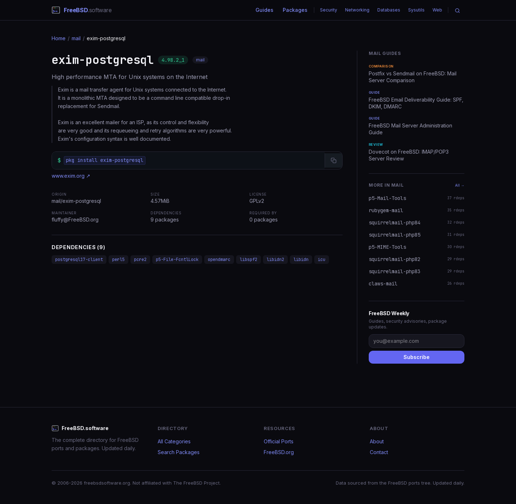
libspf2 (248, 259)
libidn (301, 259)
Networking (357, 10)
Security (328, 10)
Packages (295, 10)
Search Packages (179, 452)
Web (437, 10)
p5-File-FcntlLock (177, 259)
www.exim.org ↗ (71, 176)
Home (59, 38)
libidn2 (275, 259)
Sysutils (416, 10)
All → (459, 185)
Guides (264, 10)
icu (321, 259)
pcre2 (140, 259)
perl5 (118, 259)
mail (76, 38)
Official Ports (278, 441)
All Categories (174, 441)
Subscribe (416, 357)
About (377, 441)
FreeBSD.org (279, 452)
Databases (388, 10)
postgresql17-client (79, 259)
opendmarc (219, 259)
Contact (379, 452)
